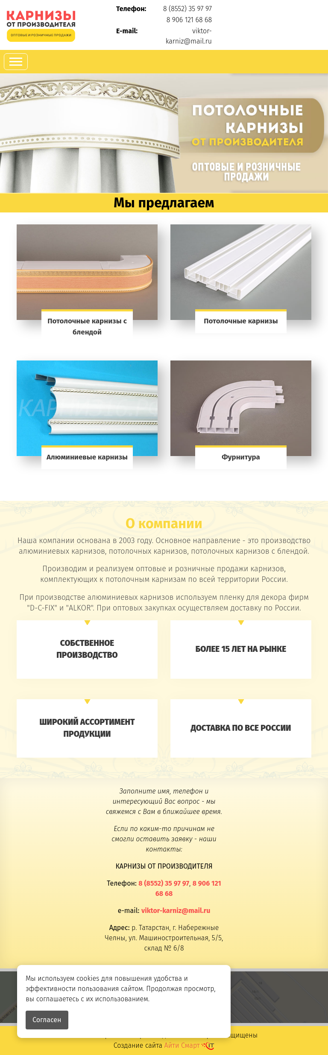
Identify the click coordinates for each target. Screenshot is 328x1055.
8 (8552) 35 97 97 (187, 9)
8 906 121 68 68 (189, 20)
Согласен (47, 1020)
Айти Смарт (189, 1045)
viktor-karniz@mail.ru (175, 911)
